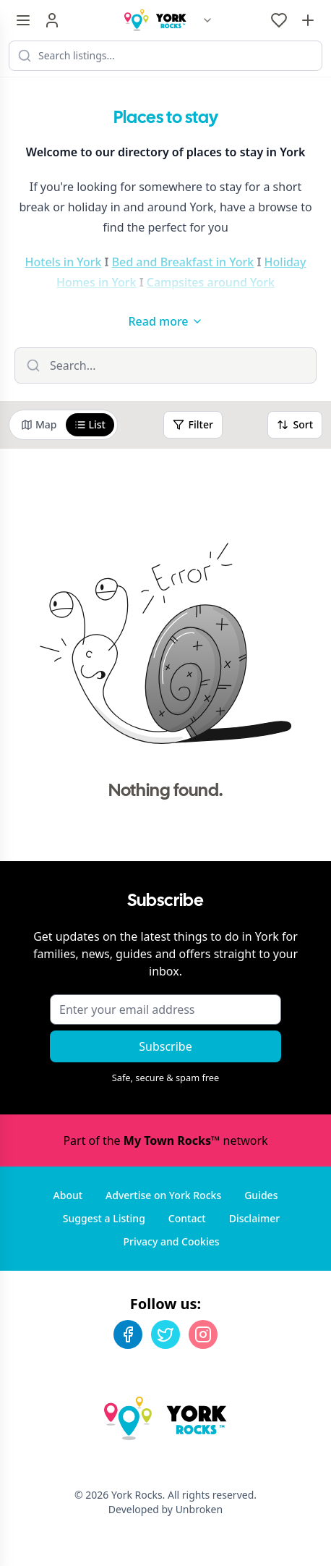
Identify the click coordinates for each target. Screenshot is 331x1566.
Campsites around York (211, 282)
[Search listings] (165, 56)
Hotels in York (63, 262)
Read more (165, 321)
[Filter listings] (165, 365)
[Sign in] (52, 20)
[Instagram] (203, 1334)
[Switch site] (207, 20)
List (90, 424)
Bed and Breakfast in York (183, 262)
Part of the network (165, 1140)
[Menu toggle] (23, 20)
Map (39, 424)
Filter (193, 424)
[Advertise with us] (307, 20)
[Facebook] (127, 1334)
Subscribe (165, 1046)
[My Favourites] (279, 20)
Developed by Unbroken (165, 1509)
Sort (295, 424)
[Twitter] (165, 1334)
